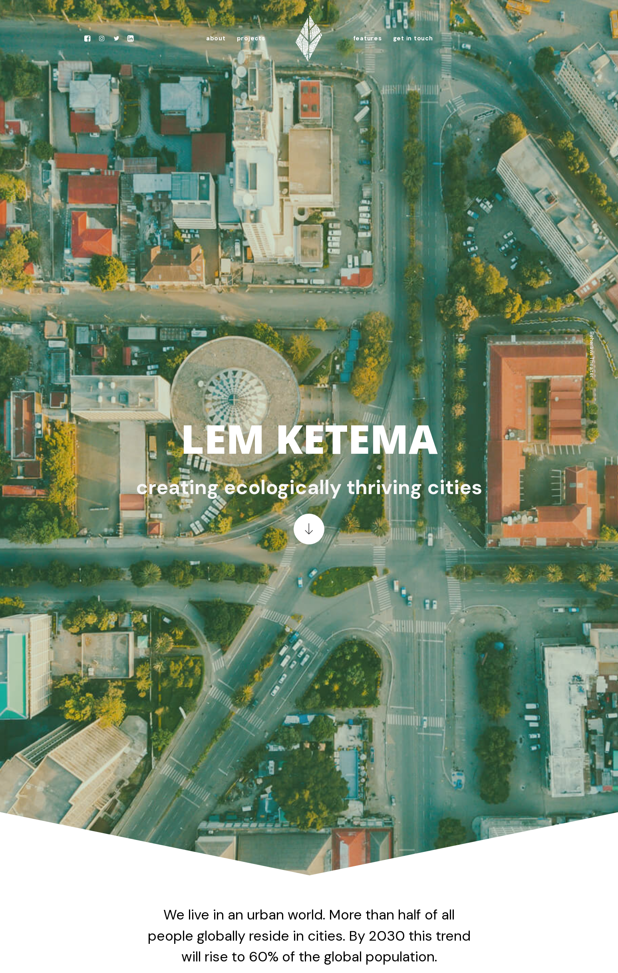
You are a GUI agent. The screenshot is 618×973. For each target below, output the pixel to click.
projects (251, 38)
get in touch (413, 38)
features (367, 38)
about (216, 38)
